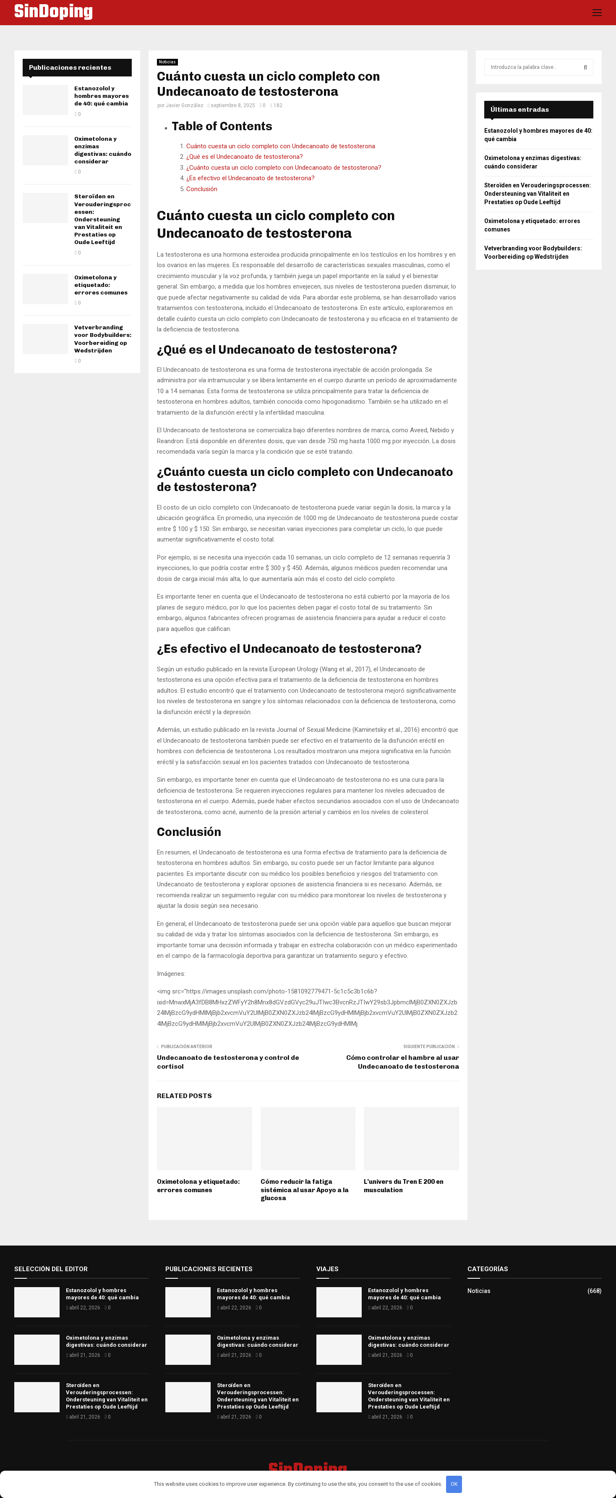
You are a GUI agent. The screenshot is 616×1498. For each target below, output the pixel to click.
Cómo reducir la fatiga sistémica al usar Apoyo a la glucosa (305, 1190)
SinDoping (53, 12)
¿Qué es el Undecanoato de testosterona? (244, 156)
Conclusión (201, 189)
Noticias (167, 62)
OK (454, 1484)
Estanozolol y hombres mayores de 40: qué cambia (101, 96)
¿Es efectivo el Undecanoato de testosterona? (250, 178)
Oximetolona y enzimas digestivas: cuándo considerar (102, 150)
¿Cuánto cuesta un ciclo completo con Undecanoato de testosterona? (283, 167)
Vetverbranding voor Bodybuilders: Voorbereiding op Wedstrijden (102, 339)
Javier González (185, 105)
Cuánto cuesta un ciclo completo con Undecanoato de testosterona (280, 146)
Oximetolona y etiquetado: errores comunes (198, 1186)
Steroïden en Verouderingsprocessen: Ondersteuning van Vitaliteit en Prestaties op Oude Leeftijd (102, 219)
